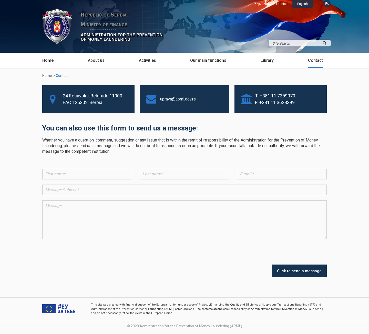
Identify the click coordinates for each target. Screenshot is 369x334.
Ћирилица (261, 4)
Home (48, 60)
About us (96, 60)
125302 (80, 102)
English (302, 4)
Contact (315, 60)
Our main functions (208, 60)
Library (267, 60)
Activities (147, 60)
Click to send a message (299, 271)
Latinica (282, 4)
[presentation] (245, 271)
